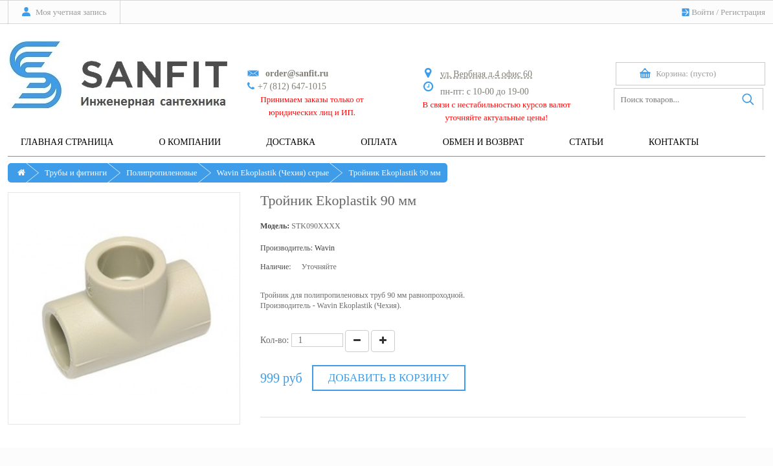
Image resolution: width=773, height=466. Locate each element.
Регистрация (743, 12)
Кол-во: (274, 340)
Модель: (274, 225)
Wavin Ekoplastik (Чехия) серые (273, 172)
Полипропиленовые (161, 172)
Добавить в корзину (388, 378)
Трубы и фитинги (76, 172)
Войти (702, 12)
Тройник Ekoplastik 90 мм (394, 172)
